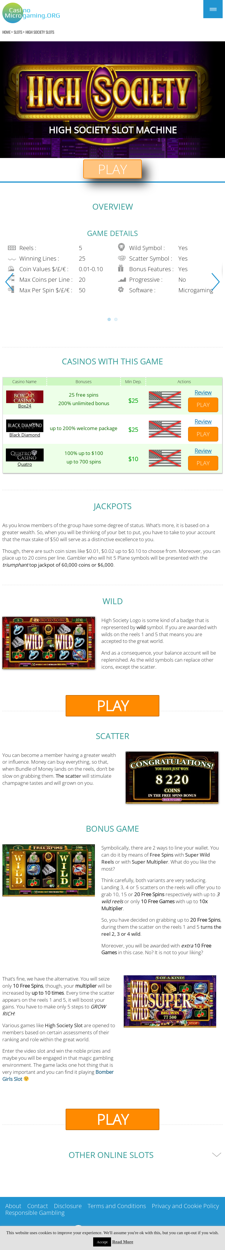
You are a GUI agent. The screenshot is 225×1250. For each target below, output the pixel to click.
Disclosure (68, 1206)
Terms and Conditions (117, 1206)
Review (203, 392)
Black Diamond (24, 435)
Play (112, 169)
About (13, 1206)
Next (216, 282)
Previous (9, 282)
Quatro (25, 464)
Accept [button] (102, 1242)
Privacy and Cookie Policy (185, 1206)
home (6, 32)
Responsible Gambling (34, 1213)
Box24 (24, 406)
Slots (18, 32)
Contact (37, 1206)
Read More (122, 1241)
